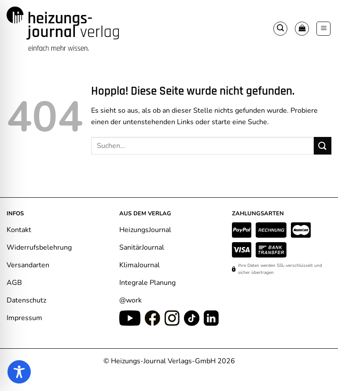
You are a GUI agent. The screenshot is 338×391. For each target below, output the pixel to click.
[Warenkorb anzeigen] (302, 29)
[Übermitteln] (322, 145)
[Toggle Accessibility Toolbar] (19, 371)
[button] (280, 29)
